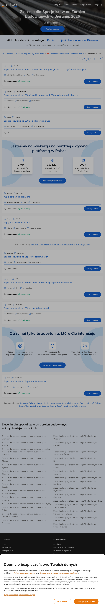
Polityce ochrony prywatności (24, 573)
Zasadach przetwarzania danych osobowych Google (59, 573)
